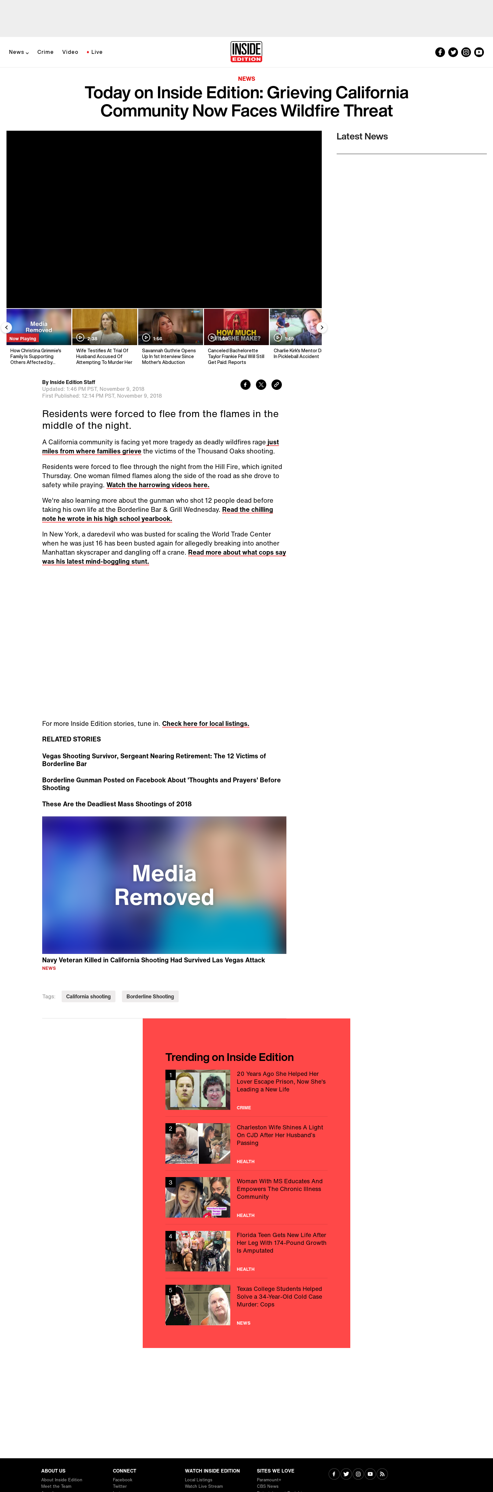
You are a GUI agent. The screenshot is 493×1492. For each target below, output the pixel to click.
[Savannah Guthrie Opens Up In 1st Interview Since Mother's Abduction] (170, 337)
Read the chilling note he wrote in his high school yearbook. (157, 514)
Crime (45, 51)
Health (246, 1161)
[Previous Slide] (6, 327)
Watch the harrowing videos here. (158, 484)
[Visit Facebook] (334, 1474)
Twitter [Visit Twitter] (120, 1486)
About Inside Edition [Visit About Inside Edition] (61, 1480)
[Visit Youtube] (370, 1474)
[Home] (246, 52)
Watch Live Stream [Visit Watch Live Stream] (204, 1486)
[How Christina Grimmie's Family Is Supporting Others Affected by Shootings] (38, 337)
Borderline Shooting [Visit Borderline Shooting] (150, 996)
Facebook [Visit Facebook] (122, 1480)
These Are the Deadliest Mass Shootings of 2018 (117, 804)
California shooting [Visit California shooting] (88, 996)
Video (70, 51)
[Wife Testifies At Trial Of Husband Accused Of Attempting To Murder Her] (104, 337)
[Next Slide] (321, 327)
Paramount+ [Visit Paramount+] (269, 1480)
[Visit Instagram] (358, 1474)
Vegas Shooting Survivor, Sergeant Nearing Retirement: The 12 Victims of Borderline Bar (154, 760)
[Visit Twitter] (346, 1474)
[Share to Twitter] (261, 385)
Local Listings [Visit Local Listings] (198, 1480)
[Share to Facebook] (245, 385)
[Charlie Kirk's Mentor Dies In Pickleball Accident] (302, 337)
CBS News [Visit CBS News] (268, 1486)
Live (97, 51)
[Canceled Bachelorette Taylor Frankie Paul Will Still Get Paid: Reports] (236, 337)
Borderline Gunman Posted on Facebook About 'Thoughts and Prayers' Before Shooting (161, 784)
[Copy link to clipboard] (277, 385)
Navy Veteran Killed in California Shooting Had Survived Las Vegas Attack (153, 960)
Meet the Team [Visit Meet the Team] (56, 1486)
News (16, 51)
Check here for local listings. (205, 723)
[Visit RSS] (382, 1474)
